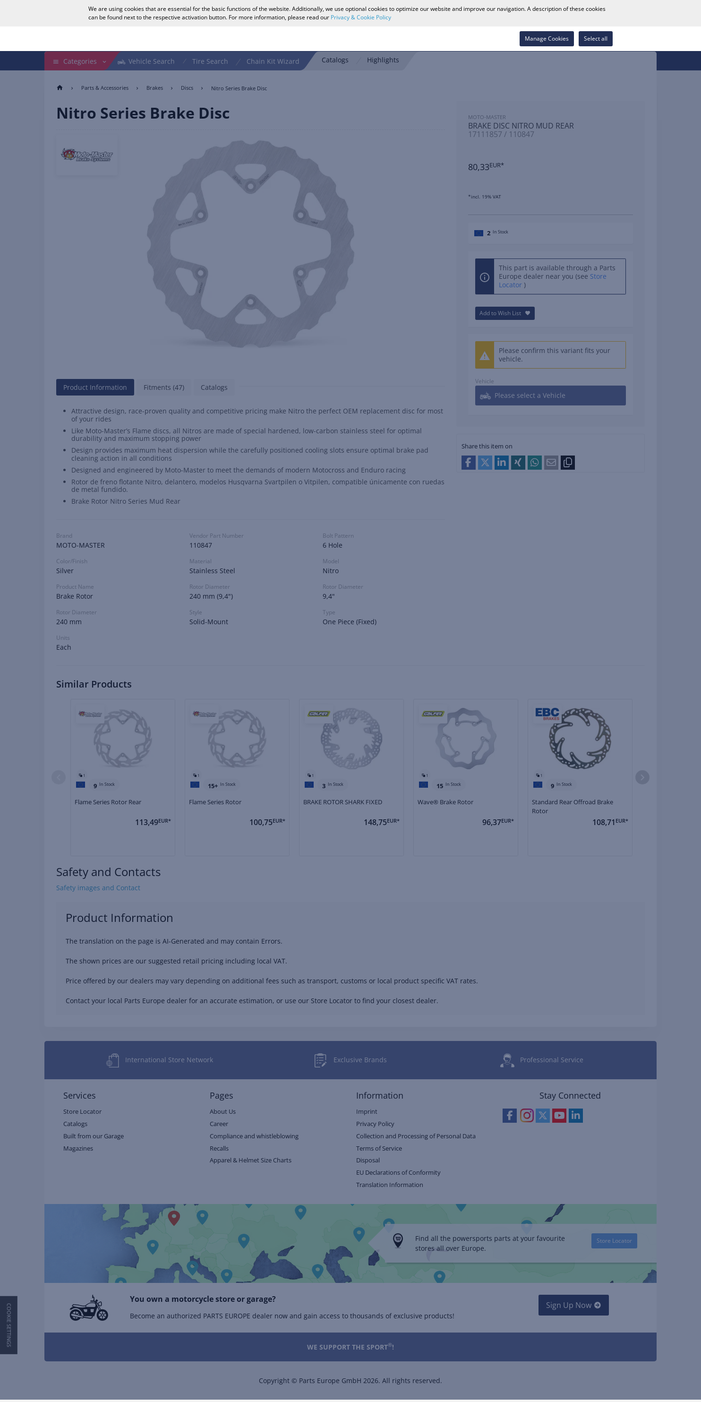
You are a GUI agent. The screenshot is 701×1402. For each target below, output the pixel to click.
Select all (595, 38)
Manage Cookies (547, 38)
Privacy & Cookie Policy (361, 17)
